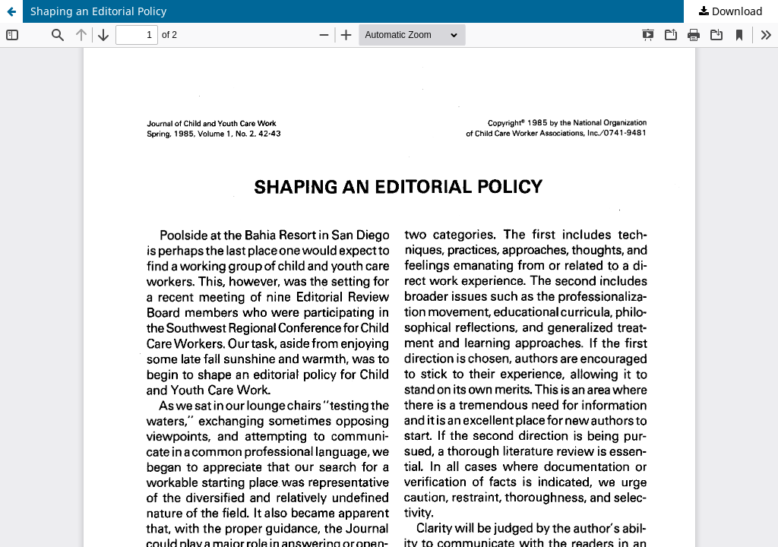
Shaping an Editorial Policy (98, 11)
